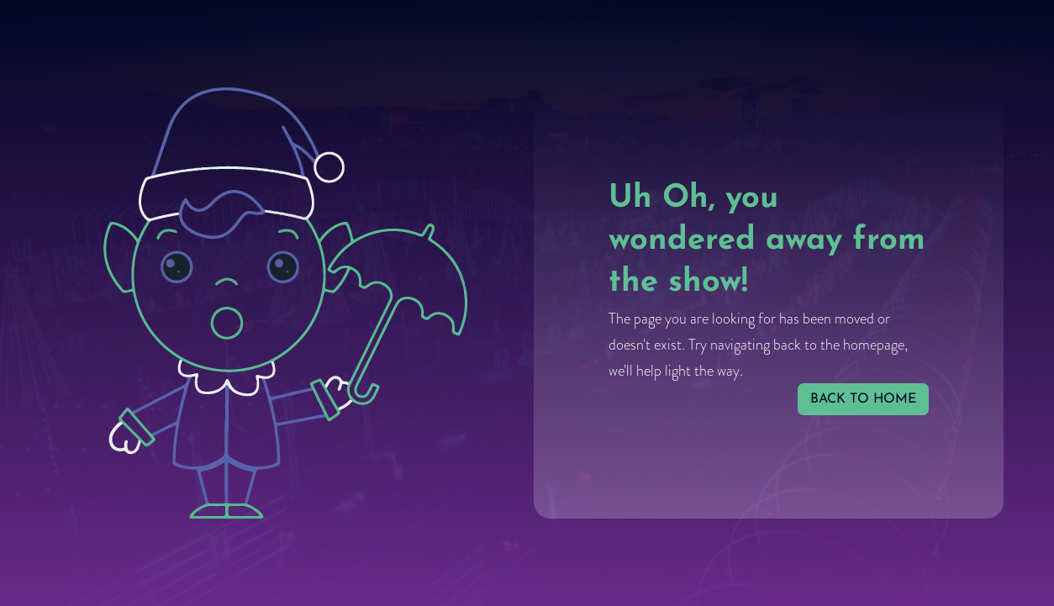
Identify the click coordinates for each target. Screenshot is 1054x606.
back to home (863, 399)
